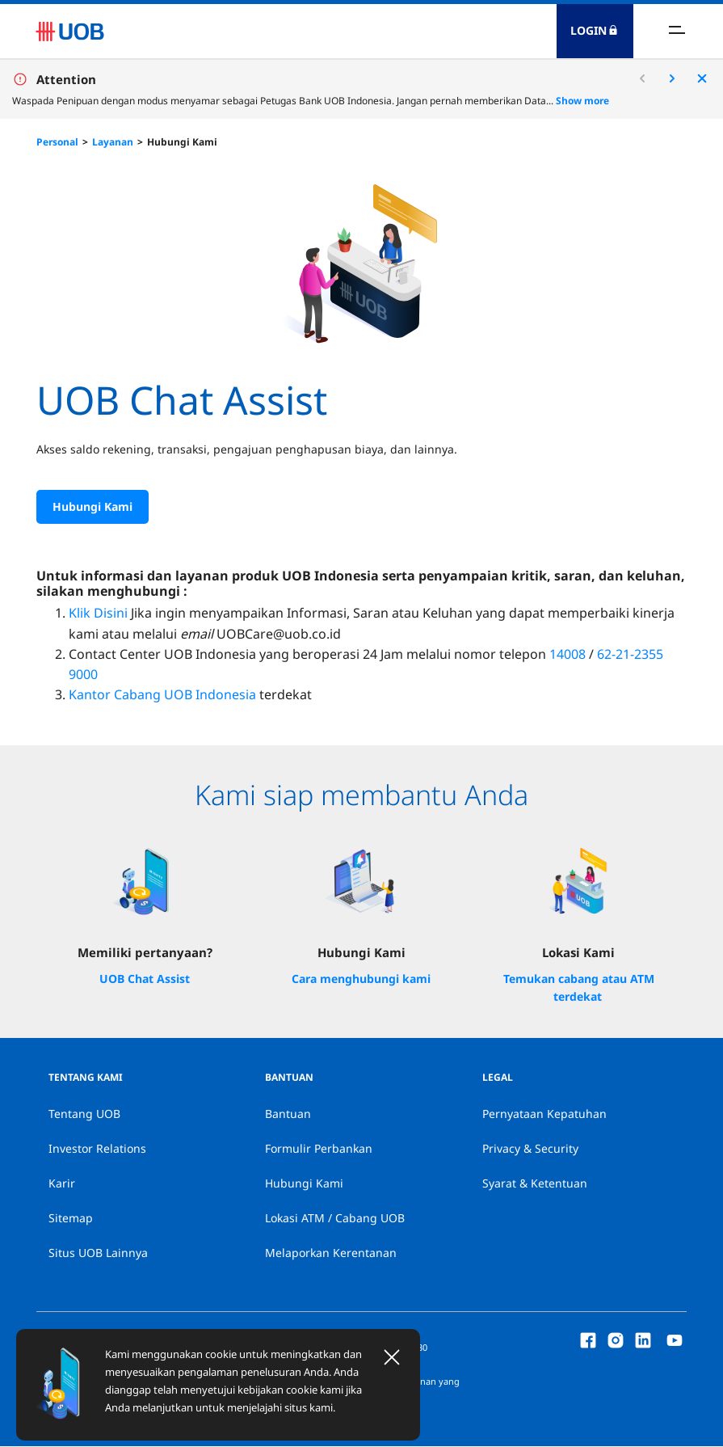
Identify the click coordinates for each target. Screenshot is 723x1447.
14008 (567, 655)
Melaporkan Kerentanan (331, 1253)
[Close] (392, 1357)
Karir (61, 1184)
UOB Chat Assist (144, 979)
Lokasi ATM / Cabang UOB (335, 1218)
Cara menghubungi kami (361, 979)
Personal (57, 142)
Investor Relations (97, 1149)
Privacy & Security (530, 1149)
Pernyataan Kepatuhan (544, 1114)
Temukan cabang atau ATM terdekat (578, 988)
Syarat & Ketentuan (534, 1184)
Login (594, 30)
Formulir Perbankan (318, 1149)
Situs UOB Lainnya (98, 1253)
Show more (582, 101)
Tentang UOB (84, 1114)
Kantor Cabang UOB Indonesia (162, 695)
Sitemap (70, 1218)
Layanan (112, 142)
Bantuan (288, 1114)
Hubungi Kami (182, 142)
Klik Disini (98, 614)
